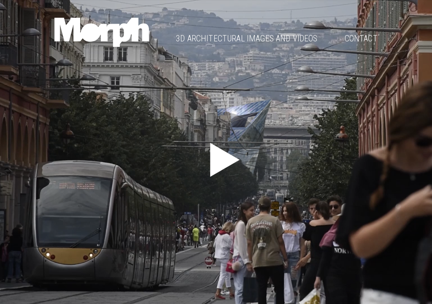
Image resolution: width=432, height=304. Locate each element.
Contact (361, 38)
